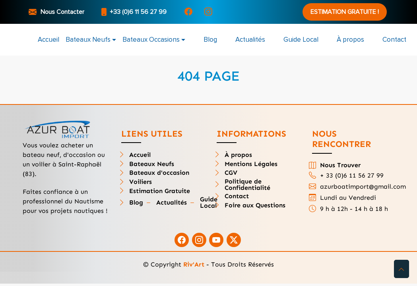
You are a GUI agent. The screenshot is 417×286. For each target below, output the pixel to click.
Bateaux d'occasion (159, 173)
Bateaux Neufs (151, 164)
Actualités (250, 39)
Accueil (48, 39)
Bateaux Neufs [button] (88, 39)
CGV (231, 173)
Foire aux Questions (255, 205)
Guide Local (300, 39)
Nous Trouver (340, 165)
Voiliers (140, 182)
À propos (350, 39)
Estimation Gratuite (159, 191)
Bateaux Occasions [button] (151, 39)
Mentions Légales (251, 164)
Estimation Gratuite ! (344, 12)
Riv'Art (193, 264)
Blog (210, 39)
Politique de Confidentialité (247, 184)
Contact (394, 39)
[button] (401, 269)
